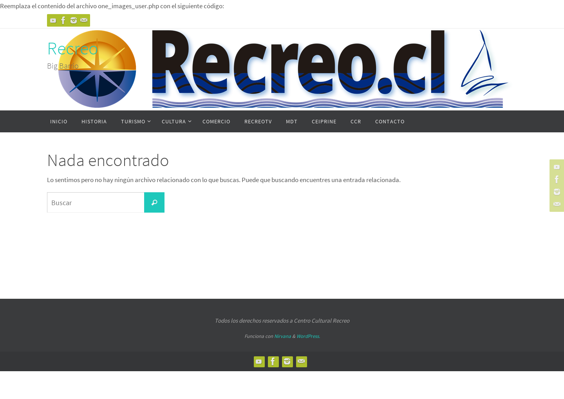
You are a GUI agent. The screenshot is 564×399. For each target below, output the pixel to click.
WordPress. (308, 336)
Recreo (72, 48)
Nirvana (282, 336)
